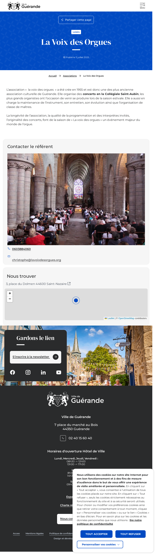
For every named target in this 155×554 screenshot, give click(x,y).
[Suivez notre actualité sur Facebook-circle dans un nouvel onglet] (12, 372)
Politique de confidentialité (63, 533)
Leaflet (101, 315)
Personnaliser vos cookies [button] (99, 544)
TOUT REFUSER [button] (130, 534)
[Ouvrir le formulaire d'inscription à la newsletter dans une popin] (35, 357)
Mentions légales (35, 533)
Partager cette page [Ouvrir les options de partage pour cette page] (76, 19)
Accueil (53, 75)
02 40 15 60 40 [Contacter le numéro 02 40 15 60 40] (80, 438)
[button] (142, 6)
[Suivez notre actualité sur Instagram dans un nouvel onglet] (28, 372)
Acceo (16, 533)
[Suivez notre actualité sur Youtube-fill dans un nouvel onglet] (59, 372)
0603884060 (21, 257)
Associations (70, 75)
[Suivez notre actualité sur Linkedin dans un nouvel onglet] (43, 372)
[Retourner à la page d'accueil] (24, 6)
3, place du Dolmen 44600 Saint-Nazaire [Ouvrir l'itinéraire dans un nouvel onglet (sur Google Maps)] (38, 283)
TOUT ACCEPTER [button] (96, 534)
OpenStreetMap (115, 315)
